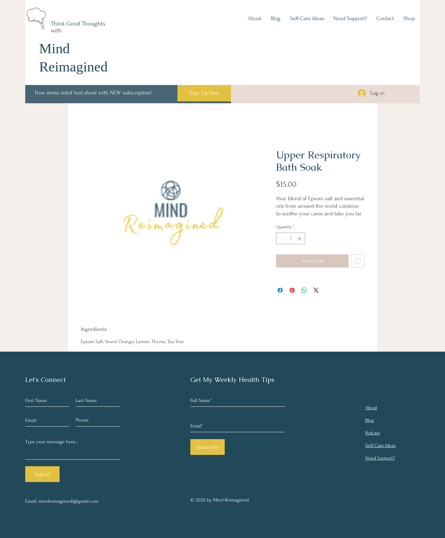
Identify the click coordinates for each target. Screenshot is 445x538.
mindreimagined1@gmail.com (68, 501)
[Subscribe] (207, 447)
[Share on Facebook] (280, 290)
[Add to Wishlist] (357, 261)
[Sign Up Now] (204, 93)
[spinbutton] (290, 238)
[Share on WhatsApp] (304, 290)
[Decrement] (281, 238)
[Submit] (42, 474)
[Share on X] (316, 290)
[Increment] (300, 238)
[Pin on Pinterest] (292, 290)
